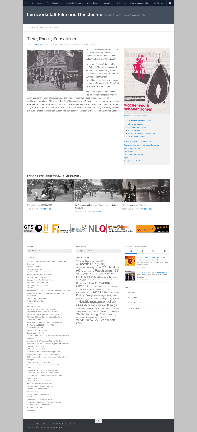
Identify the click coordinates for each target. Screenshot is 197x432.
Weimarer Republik (50, 28)
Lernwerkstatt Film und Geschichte (64, 14)
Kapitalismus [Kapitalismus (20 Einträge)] (84, 292)
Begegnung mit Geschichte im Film (40, 280)
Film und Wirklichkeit (34, 269)
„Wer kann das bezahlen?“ (138, 127)
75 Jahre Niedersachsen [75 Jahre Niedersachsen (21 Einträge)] (90, 261)
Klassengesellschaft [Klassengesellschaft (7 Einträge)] (113, 292)
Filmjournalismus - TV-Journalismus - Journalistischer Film (48, 290)
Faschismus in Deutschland (37, 330)
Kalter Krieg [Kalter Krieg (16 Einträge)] (103, 289)
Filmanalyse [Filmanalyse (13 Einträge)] (82, 274)
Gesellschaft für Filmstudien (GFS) (39, 399)
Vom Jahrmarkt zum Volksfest (134, 205)
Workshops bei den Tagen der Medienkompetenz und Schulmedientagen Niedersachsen (152, 262)
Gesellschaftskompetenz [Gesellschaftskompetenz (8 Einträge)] (103, 279)
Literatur (30, 304)
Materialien (33, 28)
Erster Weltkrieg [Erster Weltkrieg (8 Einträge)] (88, 271)
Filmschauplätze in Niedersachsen (39, 383)
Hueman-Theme (57, 427)
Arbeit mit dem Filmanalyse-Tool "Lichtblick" (43, 365)
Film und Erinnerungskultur (37, 277)
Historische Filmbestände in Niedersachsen (43, 373)
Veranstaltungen (158, 257)
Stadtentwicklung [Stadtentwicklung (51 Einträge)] (90, 314)
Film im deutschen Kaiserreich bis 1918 (41, 309)
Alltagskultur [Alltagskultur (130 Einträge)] (90, 264)
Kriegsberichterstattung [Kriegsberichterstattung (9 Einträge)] (97, 295)
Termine (147, 257)
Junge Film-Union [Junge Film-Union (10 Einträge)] (87, 289)
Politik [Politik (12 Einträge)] (82, 311)
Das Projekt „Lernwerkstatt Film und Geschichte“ (45, 402)
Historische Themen (73, 3)
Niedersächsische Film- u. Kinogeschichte (132, 3)
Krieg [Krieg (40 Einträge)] (82, 295)
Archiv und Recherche (35, 301)
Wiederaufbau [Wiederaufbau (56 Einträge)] (88, 320)
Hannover (141, 272)
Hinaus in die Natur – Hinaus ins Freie (139, 142)
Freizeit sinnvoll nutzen (137, 137)
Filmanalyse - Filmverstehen (37, 285)
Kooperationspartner (34, 407)
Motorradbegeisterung (132, 148)
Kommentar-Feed (134, 303)
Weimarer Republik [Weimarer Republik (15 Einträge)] (96, 317)
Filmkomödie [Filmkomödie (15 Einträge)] (110, 274)
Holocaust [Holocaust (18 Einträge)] (100, 286)
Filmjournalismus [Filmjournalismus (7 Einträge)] (96, 274)
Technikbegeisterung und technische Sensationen (143, 145)
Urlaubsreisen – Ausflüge (134, 161)
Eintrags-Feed (133, 297)
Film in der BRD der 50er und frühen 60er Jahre (44, 317)
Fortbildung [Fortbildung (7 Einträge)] (80, 279)
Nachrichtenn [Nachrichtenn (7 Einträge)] (81, 308)
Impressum (31, 410)
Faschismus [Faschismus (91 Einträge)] (107, 270)
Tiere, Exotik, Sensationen (134, 154)
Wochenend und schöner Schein (140, 121)
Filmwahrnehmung (33, 266)
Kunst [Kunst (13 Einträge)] (85, 298)
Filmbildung (31, 288)
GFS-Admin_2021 (37, 45)
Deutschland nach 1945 (35, 333)
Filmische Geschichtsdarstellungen (40, 274)
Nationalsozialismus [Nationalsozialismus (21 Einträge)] (98, 308)
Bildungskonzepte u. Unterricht (99, 3)
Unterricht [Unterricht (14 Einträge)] (110, 314)
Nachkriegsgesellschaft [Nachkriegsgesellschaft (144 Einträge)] (96, 303)
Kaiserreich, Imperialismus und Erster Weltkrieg (44, 322)
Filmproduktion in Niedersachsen (39, 381)
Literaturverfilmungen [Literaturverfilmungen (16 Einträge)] (101, 298)
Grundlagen (36, 3)
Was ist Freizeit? (134, 130)
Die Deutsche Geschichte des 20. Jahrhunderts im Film (47, 261)
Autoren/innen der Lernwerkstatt (39, 405)
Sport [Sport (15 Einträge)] (114, 311)
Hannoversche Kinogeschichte (38, 394)
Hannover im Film (33, 391)
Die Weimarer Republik (35, 328)
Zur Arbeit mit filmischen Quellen (39, 272)
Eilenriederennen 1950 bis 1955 (40, 205)
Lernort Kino (31, 367)
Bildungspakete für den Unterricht (39, 362)
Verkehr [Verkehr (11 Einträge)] (80, 317)
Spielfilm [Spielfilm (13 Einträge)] (104, 311)
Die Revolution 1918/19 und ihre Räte (41, 325)
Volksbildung (129, 151)
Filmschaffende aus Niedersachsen (40, 386)
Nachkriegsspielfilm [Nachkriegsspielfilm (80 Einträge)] (102, 305)
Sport (126, 158)
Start (27, 3)
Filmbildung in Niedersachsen (38, 389)
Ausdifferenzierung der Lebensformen (142, 133)
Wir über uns (159, 3)
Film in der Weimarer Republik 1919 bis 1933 (43, 312)
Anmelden (131, 292)
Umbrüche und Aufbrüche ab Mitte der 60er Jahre (45, 341)
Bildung (140, 257)
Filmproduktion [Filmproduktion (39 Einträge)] (87, 276)
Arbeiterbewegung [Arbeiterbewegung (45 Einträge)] (90, 267)
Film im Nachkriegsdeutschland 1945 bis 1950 (44, 314)
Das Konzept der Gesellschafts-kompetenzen (43, 351)
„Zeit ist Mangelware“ (136, 124)
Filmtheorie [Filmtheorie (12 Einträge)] (105, 277)
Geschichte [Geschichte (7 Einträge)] (89, 279)
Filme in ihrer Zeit (53, 3)
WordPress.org (133, 308)
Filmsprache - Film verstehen (37, 282)
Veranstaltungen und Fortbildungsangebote (43, 354)
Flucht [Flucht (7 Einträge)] (115, 277)
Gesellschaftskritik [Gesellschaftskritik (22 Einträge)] (87, 283)
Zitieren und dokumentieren (37, 298)
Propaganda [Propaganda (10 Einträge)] (93, 311)
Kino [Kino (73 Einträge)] (99, 292)
